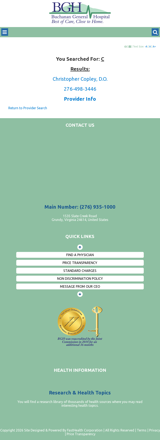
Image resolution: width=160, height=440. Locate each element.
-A (146, 46)
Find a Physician (80, 255)
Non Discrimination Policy (80, 278)
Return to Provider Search (27, 108)
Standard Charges (79, 271)
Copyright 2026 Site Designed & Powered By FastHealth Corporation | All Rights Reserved (67, 430)
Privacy (154, 430)
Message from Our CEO (80, 286)
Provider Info (80, 99)
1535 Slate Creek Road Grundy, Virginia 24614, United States (80, 218)
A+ (154, 46)
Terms (141, 430)
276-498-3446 (80, 89)
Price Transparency (79, 263)
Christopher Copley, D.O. (80, 79)
